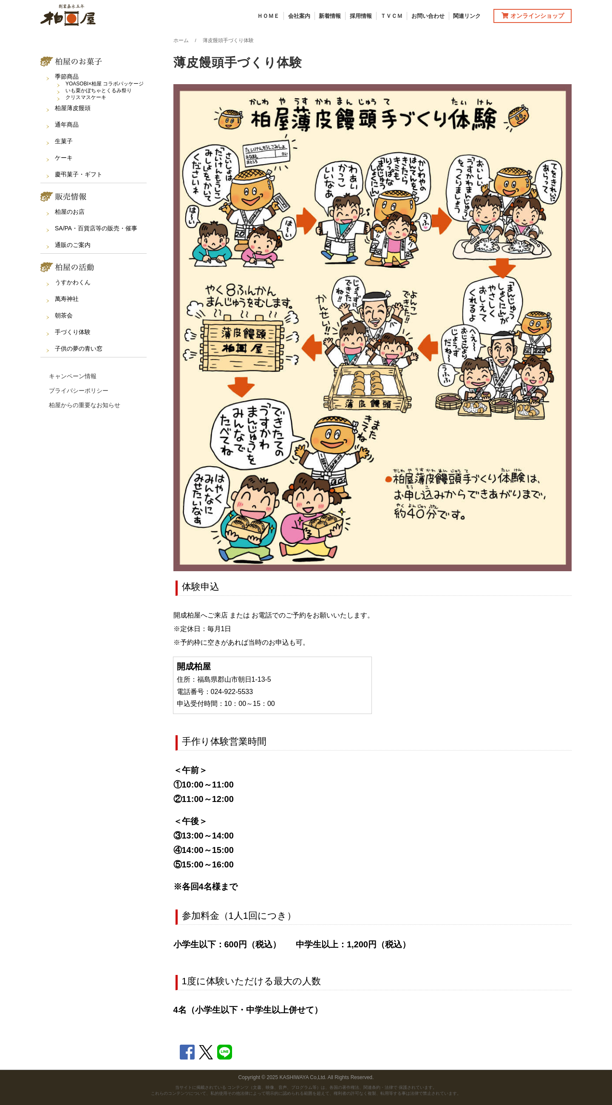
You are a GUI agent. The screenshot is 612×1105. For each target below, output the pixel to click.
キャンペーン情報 (72, 376)
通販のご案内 (73, 244)
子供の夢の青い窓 (78, 348)
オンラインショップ (533, 15)
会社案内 (299, 16)
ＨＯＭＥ (268, 16)
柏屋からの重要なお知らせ (84, 405)
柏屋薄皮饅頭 (73, 108)
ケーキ (64, 157)
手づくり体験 (73, 332)
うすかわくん (73, 282)
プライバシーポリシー (78, 390)
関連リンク (467, 16)
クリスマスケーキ (85, 97)
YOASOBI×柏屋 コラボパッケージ (104, 84)
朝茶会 (64, 315)
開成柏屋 (194, 666)
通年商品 (67, 124)
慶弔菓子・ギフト (78, 174)
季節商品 (67, 76)
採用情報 (361, 16)
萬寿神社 (67, 298)
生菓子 (64, 141)
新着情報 (330, 16)
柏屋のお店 (70, 211)
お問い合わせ (428, 16)
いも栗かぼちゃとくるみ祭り (98, 91)
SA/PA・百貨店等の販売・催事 (96, 228)
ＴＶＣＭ (391, 16)
